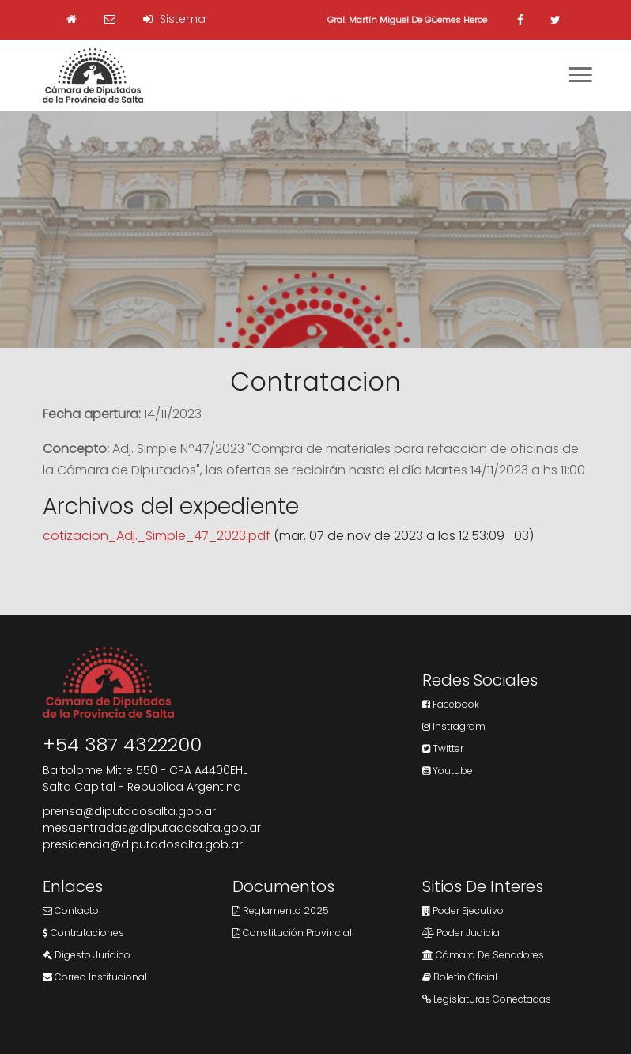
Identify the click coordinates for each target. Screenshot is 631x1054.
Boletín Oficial (459, 977)
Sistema (174, 19)
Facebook (450, 704)
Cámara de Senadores (483, 954)
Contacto (71, 910)
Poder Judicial (462, 932)
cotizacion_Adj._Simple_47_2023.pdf (156, 536)
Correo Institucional (95, 977)
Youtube (447, 770)
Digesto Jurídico (86, 954)
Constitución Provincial (292, 932)
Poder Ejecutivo (463, 910)
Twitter (442, 748)
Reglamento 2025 (280, 910)
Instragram (454, 726)
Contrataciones (83, 932)
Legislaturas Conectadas (486, 999)
